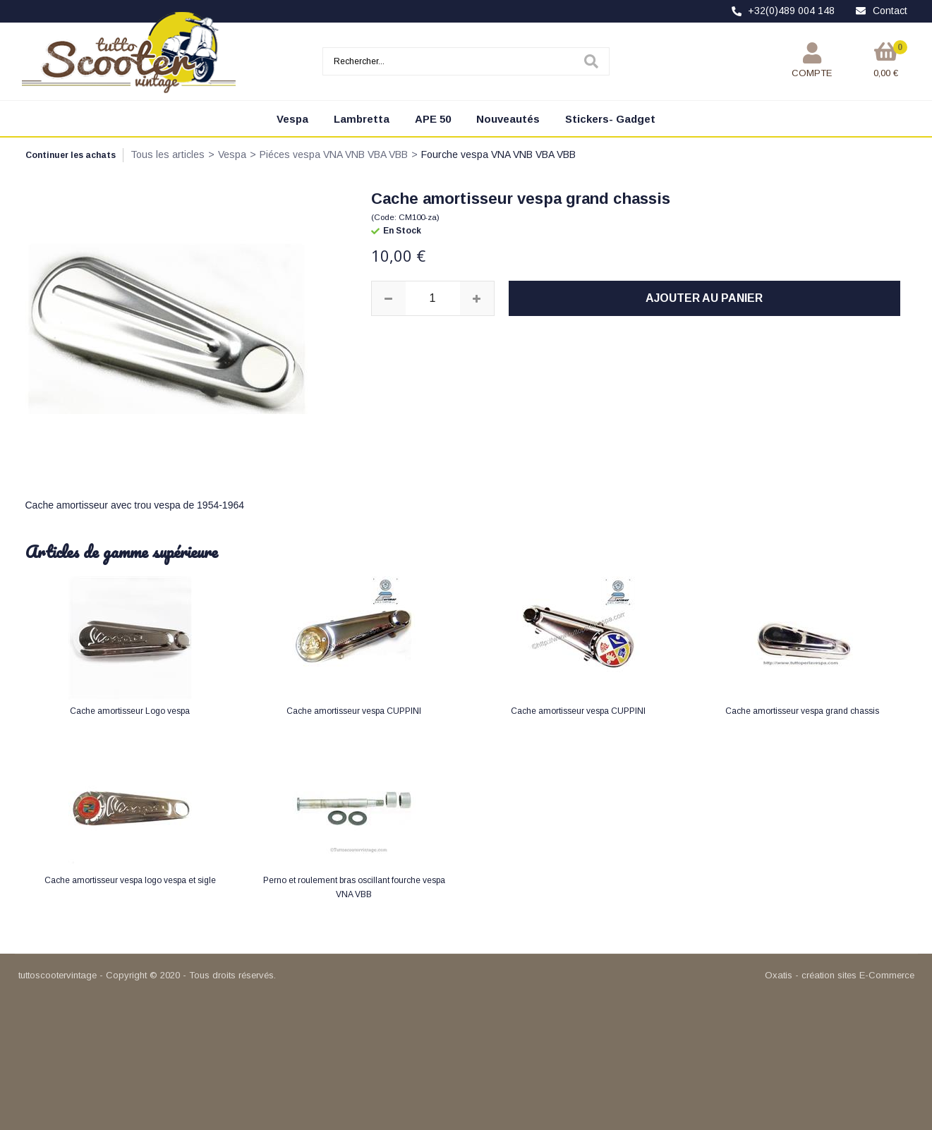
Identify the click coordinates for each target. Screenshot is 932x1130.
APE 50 (433, 119)
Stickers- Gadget (610, 119)
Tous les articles (168, 154)
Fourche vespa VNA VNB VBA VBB (498, 154)
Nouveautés (508, 119)
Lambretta (361, 119)
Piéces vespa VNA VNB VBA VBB (334, 154)
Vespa (292, 119)
